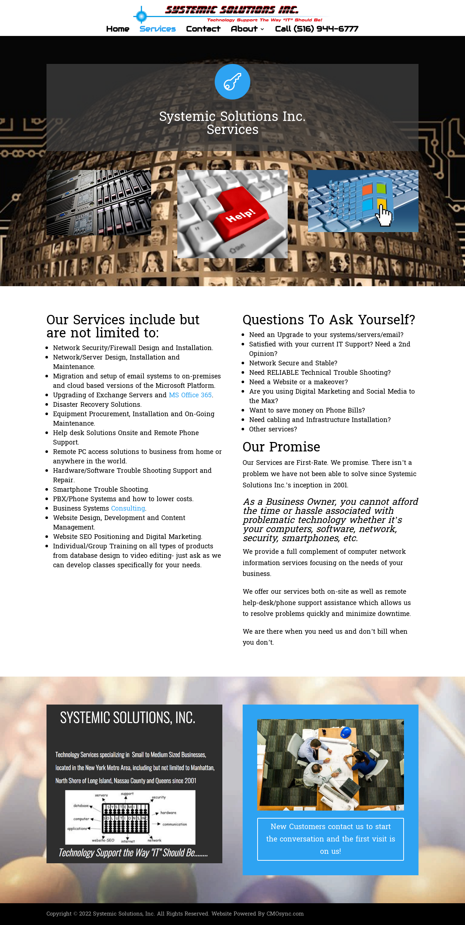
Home (117, 30)
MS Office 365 (190, 395)
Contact (203, 30)
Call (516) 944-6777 (316, 30)
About (244, 30)
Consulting (128, 509)
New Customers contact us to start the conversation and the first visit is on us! (330, 839)
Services (158, 30)
